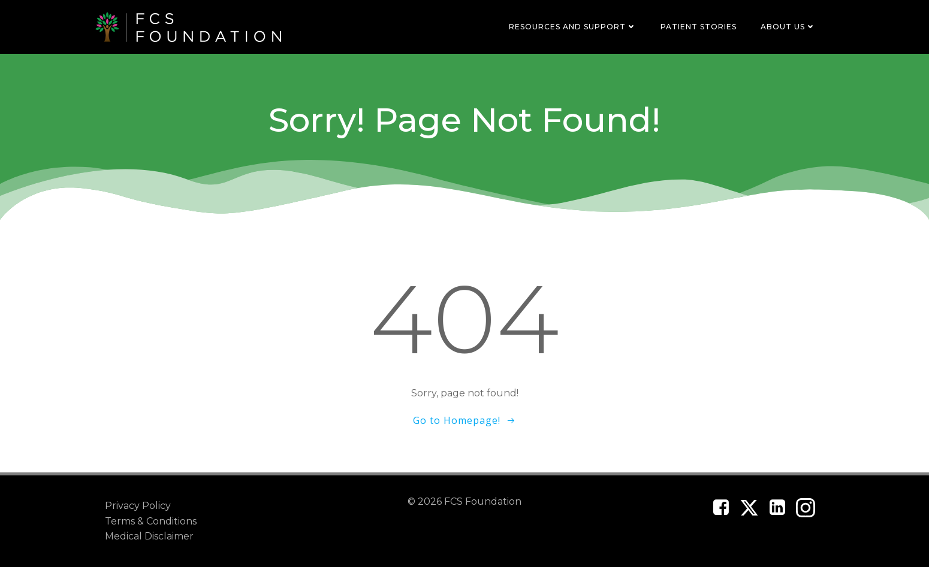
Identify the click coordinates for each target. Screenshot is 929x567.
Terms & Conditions (151, 521)
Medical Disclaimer (149, 536)
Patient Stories (698, 26)
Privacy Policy (138, 505)
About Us (788, 26)
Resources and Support (573, 26)
